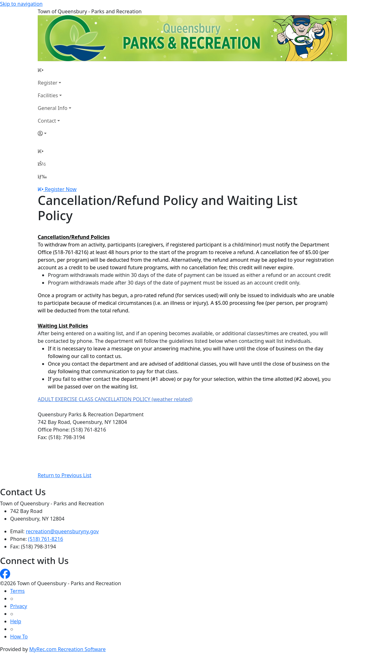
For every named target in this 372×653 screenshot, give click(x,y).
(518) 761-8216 (45, 538)
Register (47, 82)
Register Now (60, 189)
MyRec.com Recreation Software (67, 649)
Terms (17, 590)
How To (19, 636)
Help (15, 621)
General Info (52, 108)
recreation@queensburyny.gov (62, 531)
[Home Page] (54, 70)
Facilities (48, 95)
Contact (47, 120)
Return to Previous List (64, 475)
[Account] (54, 133)
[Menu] (42, 176)
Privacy (18, 606)
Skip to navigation (21, 3)
